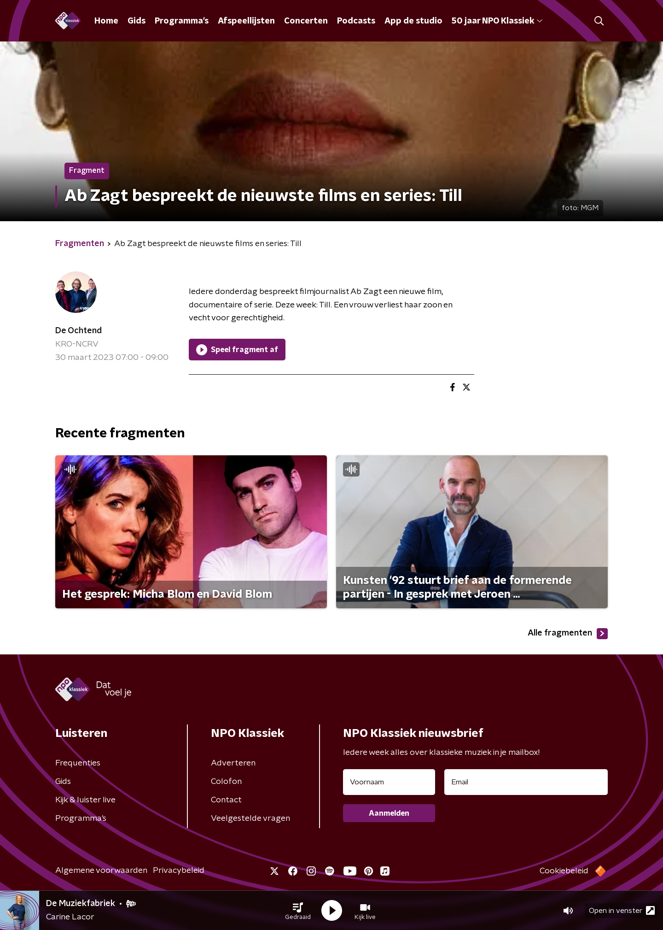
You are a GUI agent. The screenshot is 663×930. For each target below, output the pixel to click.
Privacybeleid (178, 870)
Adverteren (233, 763)
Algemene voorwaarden (101, 870)
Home (106, 21)
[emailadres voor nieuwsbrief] (526, 782)
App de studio (413, 21)
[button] (298, 910)
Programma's (182, 21)
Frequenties (77, 763)
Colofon (226, 781)
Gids (136, 21)
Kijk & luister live (85, 800)
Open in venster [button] (622, 910)
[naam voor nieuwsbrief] (389, 782)
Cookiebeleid (564, 871)
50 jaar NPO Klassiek (497, 21)
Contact (226, 800)
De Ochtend (78, 331)
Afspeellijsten (246, 21)
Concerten (306, 21)
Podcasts (356, 21)
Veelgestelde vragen (250, 818)
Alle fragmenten (568, 633)
